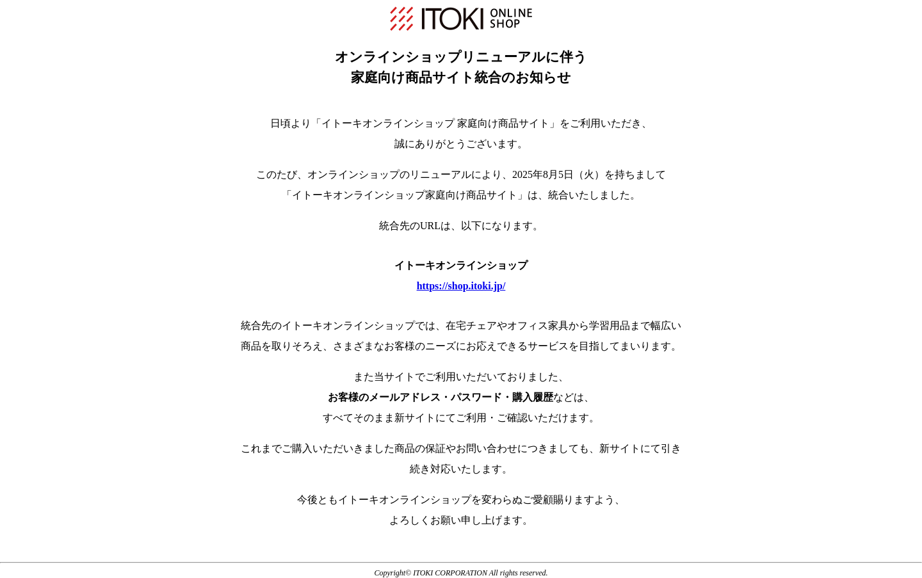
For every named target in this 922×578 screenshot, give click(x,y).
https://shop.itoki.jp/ (461, 285)
